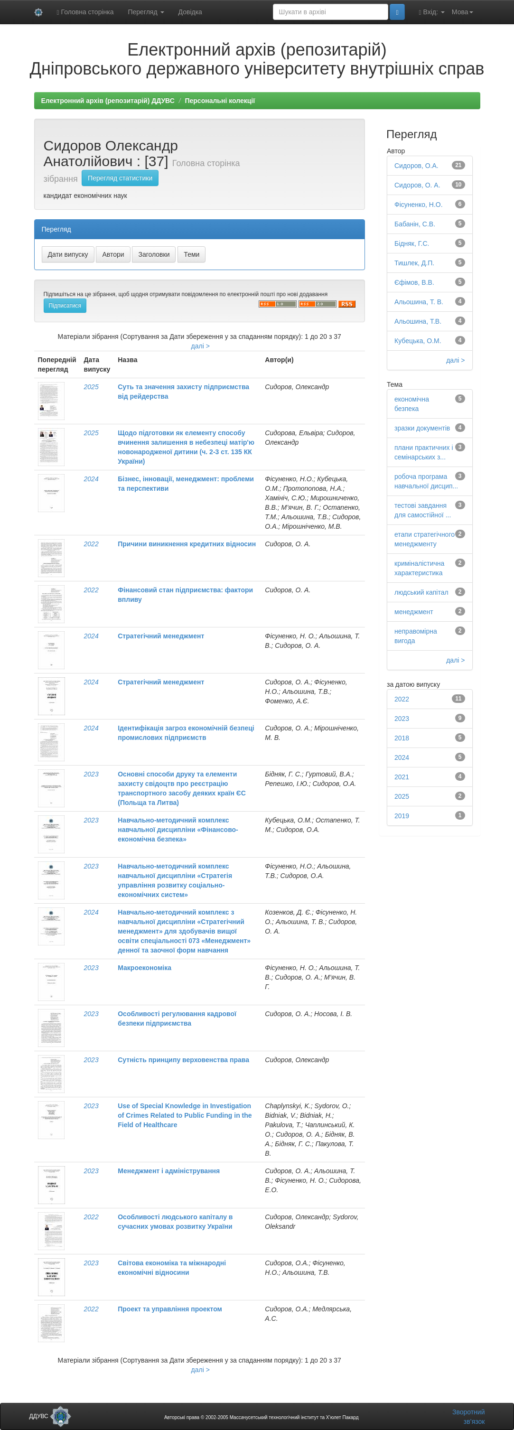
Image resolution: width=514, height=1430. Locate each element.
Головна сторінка (85, 12)
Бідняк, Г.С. (411, 243)
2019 (401, 816)
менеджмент (413, 612)
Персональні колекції (220, 100)
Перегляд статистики (120, 178)
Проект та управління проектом (170, 1309)
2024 (91, 479)
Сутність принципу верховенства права (183, 1060)
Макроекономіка (144, 968)
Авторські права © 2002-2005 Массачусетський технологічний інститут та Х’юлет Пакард (261, 1417)
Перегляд (146, 12)
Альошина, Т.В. (417, 321)
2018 (401, 738)
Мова (462, 12)
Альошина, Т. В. (418, 302)
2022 (91, 544)
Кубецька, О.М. (417, 341)
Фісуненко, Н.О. (418, 204)
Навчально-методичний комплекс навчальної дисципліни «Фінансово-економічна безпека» (178, 829)
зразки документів (422, 428)
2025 (91, 387)
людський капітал (421, 592)
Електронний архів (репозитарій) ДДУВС (108, 100)
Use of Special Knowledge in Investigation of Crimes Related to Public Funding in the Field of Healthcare (185, 1115)
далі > (200, 346)
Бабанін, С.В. (414, 224)
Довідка (190, 12)
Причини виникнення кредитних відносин (187, 544)
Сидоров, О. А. (417, 185)
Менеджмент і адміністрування (169, 1171)
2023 (91, 774)
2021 (401, 777)
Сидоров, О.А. (416, 165)
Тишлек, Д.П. (414, 263)
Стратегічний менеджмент (161, 636)
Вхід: (432, 12)
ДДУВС (50, 1416)
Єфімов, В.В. (414, 282)
